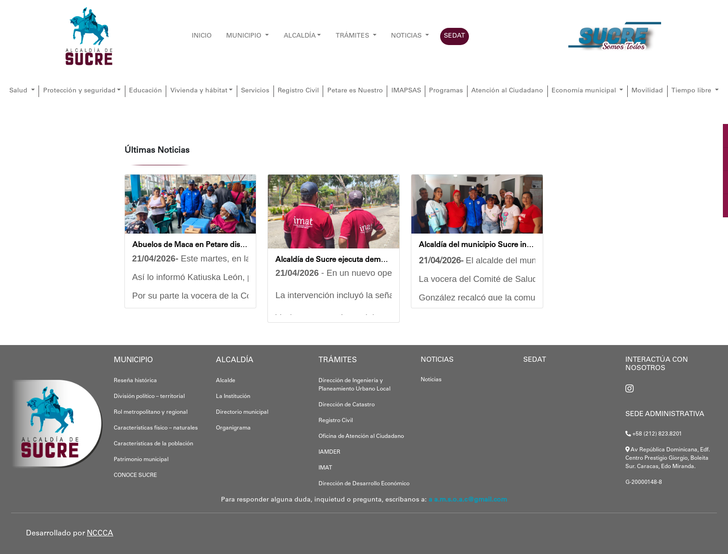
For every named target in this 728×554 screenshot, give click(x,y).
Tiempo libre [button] (692, 91)
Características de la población (153, 444)
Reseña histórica (135, 381)
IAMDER (329, 452)
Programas (446, 91)
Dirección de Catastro (346, 405)
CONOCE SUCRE (135, 475)
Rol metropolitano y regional (151, 412)
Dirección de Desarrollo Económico (364, 484)
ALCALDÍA (300, 36)
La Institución (233, 396)
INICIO (202, 36)
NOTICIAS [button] (407, 36)
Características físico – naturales (156, 428)
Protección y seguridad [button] (79, 91)
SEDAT (454, 36)
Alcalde (225, 381)
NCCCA (100, 533)
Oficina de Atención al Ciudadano (361, 436)
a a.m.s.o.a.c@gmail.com (468, 500)
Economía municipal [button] (585, 91)
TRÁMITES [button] (353, 36)
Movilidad (647, 91)
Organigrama (233, 428)
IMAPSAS (406, 91)
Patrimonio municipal (141, 460)
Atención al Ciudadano (507, 91)
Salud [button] (19, 91)
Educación (145, 91)
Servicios (255, 91)
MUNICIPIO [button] (244, 36)
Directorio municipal (242, 412)
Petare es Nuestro (355, 91)
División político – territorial (149, 396)
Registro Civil (298, 91)
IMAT (325, 468)
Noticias (431, 380)
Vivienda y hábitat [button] (199, 91)
